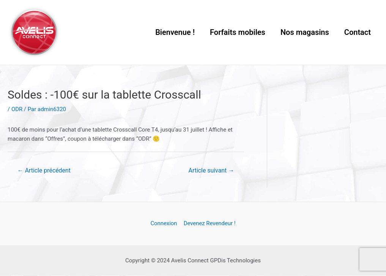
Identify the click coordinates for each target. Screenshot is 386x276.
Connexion (164, 224)
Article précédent (44, 170)
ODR (16, 109)
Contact (357, 32)
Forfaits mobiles (237, 32)
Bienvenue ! (175, 32)
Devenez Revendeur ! (209, 224)
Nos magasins (304, 32)
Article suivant (211, 170)
